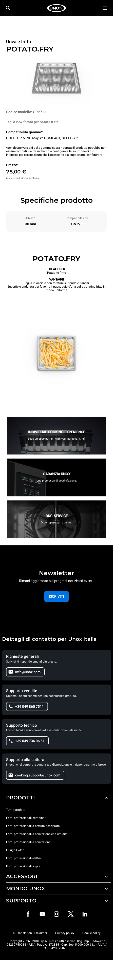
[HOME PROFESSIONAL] (56, 8)
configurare (94, 155)
